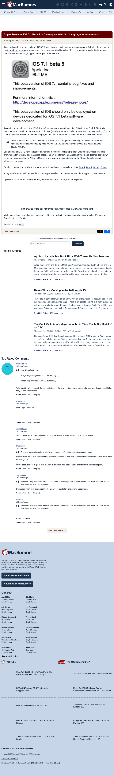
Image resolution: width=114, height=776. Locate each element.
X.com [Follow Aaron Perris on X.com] (33, 652)
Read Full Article (41, 279)
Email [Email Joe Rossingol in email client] (28, 612)
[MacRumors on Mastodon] (76, 4)
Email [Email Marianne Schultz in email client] (28, 632)
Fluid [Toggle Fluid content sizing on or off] (34, 763)
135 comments (56, 279)
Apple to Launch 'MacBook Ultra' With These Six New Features (71, 256)
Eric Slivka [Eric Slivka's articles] (30, 597)
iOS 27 (43, 12)
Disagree (36, 395)
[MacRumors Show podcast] (57, 4)
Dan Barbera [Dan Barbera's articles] (6, 637)
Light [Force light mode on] (52, 763)
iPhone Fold (28, 12)
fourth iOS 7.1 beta (16, 50)
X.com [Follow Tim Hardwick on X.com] (33, 622)
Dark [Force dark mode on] (57, 763)
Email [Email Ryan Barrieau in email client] (28, 642)
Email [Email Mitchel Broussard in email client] (3, 622)
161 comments (56, 313)
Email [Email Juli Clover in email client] (3, 612)
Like (29, 395)
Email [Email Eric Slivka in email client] (28, 602)
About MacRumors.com (16, 575)
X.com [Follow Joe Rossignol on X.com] (33, 612)
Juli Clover (46, 40)
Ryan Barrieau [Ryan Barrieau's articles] (31, 637)
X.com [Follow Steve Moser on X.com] (9, 652)
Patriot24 (20, 401)
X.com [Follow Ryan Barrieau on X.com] (33, 642)
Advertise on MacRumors (17, 583)
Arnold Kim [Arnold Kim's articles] (5, 597)
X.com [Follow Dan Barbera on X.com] (9, 642)
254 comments (56, 350)
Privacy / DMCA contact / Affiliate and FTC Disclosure (20, 754)
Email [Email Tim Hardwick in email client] (28, 622)
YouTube (11, 662)
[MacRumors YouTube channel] (80, 4)
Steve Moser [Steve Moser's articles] (6, 647)
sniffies (19, 499)
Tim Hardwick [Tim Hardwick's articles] (31, 617)
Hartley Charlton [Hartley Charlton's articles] (7, 627)
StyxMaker (21, 475)
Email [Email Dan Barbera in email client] (3, 642)
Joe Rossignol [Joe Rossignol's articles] (31, 607)
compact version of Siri (97, 131)
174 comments (11, 231)
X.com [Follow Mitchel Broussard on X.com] (9, 622)
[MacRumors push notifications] (85, 4)
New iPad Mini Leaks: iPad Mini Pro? (32, 706)
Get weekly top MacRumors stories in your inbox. (57, 239)
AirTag (90, 12)
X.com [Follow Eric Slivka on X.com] (33, 602)
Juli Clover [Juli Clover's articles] (5, 607)
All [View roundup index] (111, 12)
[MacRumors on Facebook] (67, 4)
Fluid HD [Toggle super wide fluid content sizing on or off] (40, 763)
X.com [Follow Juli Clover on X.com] (9, 612)
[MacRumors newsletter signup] (95, 4)
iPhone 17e (76, 12)
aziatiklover (21, 429)
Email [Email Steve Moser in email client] (3, 652)
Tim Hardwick (75, 331)
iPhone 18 (103, 12)
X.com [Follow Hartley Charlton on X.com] (9, 632)
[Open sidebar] (111, 5)
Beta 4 (103, 167)
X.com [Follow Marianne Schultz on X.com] (33, 632)
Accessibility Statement (9, 758)
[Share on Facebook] (107, 231)
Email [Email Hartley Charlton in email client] (3, 632)
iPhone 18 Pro (10, 12)
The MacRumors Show (78, 662)
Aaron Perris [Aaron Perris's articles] (30, 647)
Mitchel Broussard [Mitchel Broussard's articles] (8, 617)
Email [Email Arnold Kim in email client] (3, 602)
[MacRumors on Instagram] (62, 4)
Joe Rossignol (74, 260)
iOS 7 (21, 224)
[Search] (106, 4)
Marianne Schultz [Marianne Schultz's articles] (32, 627)
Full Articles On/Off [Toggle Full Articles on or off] (23, 763)
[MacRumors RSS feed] (90, 4)
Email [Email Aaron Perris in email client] (28, 652)
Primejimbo (21, 364)
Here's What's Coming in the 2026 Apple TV (60, 290)
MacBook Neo (58, 12)
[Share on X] (100, 231)
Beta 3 (96, 167)
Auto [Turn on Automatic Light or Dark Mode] (47, 763)
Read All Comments (57, 530)
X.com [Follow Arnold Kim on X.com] (9, 602)
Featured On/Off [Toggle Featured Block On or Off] (8, 763)
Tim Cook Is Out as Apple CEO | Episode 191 (92, 673)
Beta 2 (89, 167)
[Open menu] (3, 4)
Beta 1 (82, 167)
